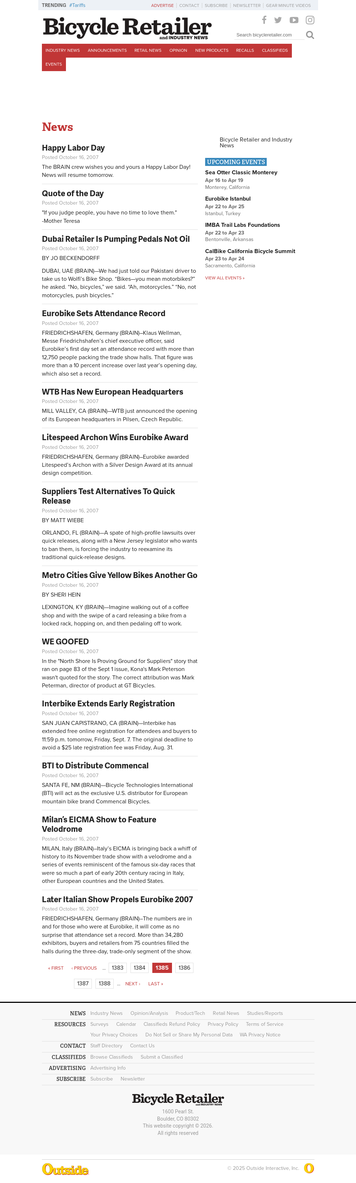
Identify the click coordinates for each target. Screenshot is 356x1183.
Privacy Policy (223, 1024)
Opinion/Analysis (149, 1013)
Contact (189, 5)
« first (56, 968)
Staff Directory (106, 1046)
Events (54, 64)
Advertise (162, 5)
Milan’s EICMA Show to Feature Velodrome (99, 824)
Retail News (147, 50)
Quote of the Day (73, 193)
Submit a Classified (162, 1057)
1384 (139, 967)
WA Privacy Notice (260, 1035)
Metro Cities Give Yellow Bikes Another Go (119, 575)
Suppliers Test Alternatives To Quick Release (108, 495)
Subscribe (216, 5)
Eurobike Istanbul (228, 198)
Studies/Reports (265, 1013)
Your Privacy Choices (114, 1035)
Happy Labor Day (73, 147)
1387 (83, 983)
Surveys (99, 1024)
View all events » (224, 277)
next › (132, 984)
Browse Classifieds (111, 1057)
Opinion (178, 50)
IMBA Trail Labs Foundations (242, 225)
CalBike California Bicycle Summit (250, 251)
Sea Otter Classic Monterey (241, 172)
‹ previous (84, 968)
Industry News (63, 50)
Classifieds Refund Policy (172, 1024)
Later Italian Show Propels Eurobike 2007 (117, 899)
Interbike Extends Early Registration (108, 703)
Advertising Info (108, 1068)
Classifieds (275, 50)
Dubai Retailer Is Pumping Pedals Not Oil (116, 238)
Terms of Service (264, 1024)
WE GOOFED (65, 641)
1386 (184, 967)
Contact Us (142, 1046)
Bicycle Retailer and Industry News (256, 142)
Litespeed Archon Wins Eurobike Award (115, 437)
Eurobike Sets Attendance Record (103, 313)
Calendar (126, 1024)
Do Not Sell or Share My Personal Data (188, 1035)
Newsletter (247, 5)
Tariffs (79, 5)
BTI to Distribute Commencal (95, 765)
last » (155, 984)
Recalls (245, 50)
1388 (104, 983)
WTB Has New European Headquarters (112, 391)
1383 (118, 967)
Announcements (107, 50)
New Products (211, 50)
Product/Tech (190, 1013)
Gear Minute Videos (288, 5)
